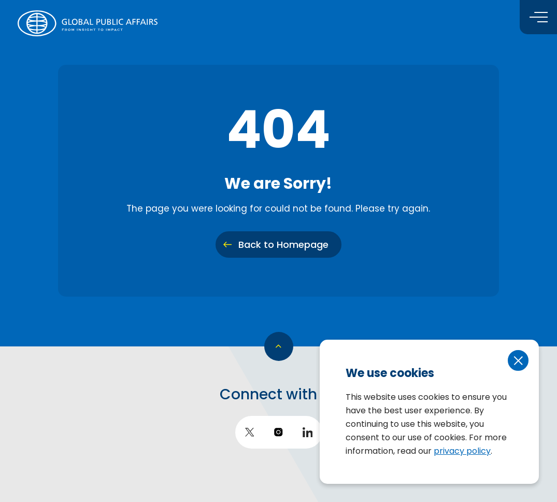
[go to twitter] (249, 432)
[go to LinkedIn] (307, 432)
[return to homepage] (88, 23)
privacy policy (462, 451)
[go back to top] (278, 346)
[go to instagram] (278, 432)
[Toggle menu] (538, 17)
